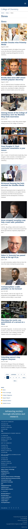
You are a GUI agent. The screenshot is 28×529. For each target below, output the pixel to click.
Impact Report (6, 398)
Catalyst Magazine (7, 395)
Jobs (2, 483)
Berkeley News (5, 495)
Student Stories (7, 403)
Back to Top (24, 527)
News (7, 13)
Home (2, 13)
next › (25, 377)
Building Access (5, 471)
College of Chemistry (9, 9)
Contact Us (3, 474)
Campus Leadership (6, 497)
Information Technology (7, 482)
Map (2, 431)
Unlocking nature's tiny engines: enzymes (10, 358)
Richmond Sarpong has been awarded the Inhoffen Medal (12, 184)
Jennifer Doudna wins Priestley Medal (13, 43)
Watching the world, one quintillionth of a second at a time (12, 322)
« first (8, 374)
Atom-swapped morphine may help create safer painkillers (13, 221)
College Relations (5, 473)
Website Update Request (7, 489)
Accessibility (24, 518)
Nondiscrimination (22, 520)
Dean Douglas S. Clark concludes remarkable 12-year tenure (13, 148)
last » (15, 380)
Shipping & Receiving (6, 485)
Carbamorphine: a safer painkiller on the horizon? (11, 287)
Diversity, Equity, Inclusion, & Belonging (10, 476)
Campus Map (4, 500)
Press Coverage (7, 392)
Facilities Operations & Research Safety (10, 478)
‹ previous (14, 374)
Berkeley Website (5, 493)
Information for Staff (6, 480)
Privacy (25, 522)
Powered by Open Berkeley (20, 516)
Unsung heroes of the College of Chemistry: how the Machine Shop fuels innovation (14, 114)
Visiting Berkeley (5, 502)
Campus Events (5, 499)
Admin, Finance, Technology (7, 469)
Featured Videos (7, 400)
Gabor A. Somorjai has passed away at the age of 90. (13, 256)
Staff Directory (5, 487)
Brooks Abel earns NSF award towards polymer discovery (13, 78)
